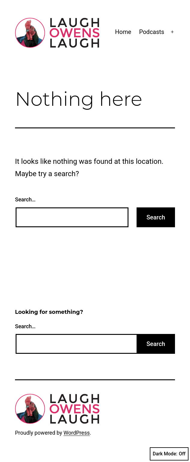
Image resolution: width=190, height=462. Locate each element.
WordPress (77, 433)
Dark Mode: (169, 453)
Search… (25, 199)
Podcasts (151, 31)
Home (123, 31)
